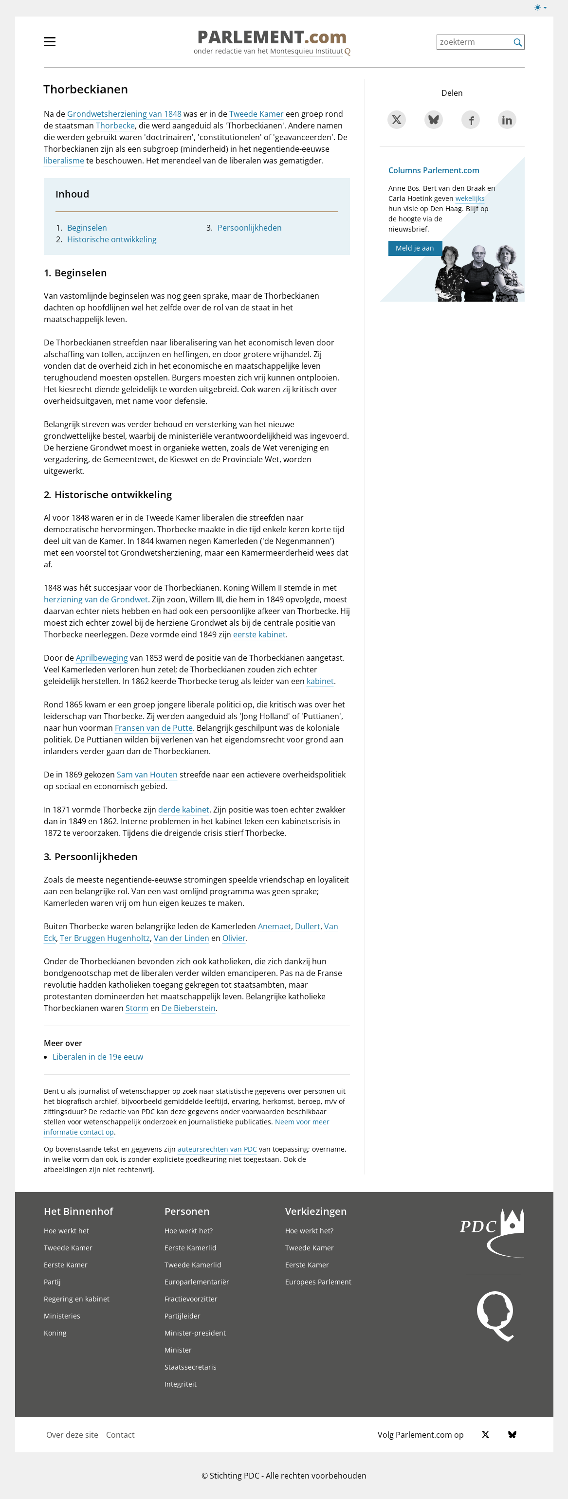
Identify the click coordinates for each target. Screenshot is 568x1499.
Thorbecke (115, 125)
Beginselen (87, 227)
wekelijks (470, 198)
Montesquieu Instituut (306, 50)
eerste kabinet (259, 634)
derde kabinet (183, 809)
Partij (52, 1281)
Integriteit (181, 1384)
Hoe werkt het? (189, 1230)
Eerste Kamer (66, 1264)
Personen (187, 1211)
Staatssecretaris (191, 1367)
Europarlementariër (197, 1281)
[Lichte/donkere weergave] (543, 9)
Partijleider (183, 1315)
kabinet (320, 681)
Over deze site (72, 1434)
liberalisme (64, 160)
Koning (55, 1332)
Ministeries (62, 1315)
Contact (120, 1434)
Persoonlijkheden (250, 227)
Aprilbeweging (102, 657)
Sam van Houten (147, 774)
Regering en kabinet (77, 1298)
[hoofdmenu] (81, 46)
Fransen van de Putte (154, 727)
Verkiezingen (316, 1211)
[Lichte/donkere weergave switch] (543, 8)
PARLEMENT (272, 37)
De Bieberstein (189, 1008)
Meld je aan (415, 248)
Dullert (307, 926)
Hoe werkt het (66, 1230)
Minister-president (195, 1332)
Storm (137, 1008)
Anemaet (274, 926)
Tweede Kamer (256, 113)
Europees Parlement (318, 1281)
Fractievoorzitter (191, 1298)
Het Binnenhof (78, 1211)
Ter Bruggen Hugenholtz (105, 938)
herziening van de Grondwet (96, 599)
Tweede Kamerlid (193, 1264)
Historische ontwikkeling (112, 239)
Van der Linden (181, 938)
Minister (178, 1350)
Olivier (234, 938)
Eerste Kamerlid (191, 1247)
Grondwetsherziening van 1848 (124, 113)
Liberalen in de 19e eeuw (98, 1056)
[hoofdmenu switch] (49, 46)
